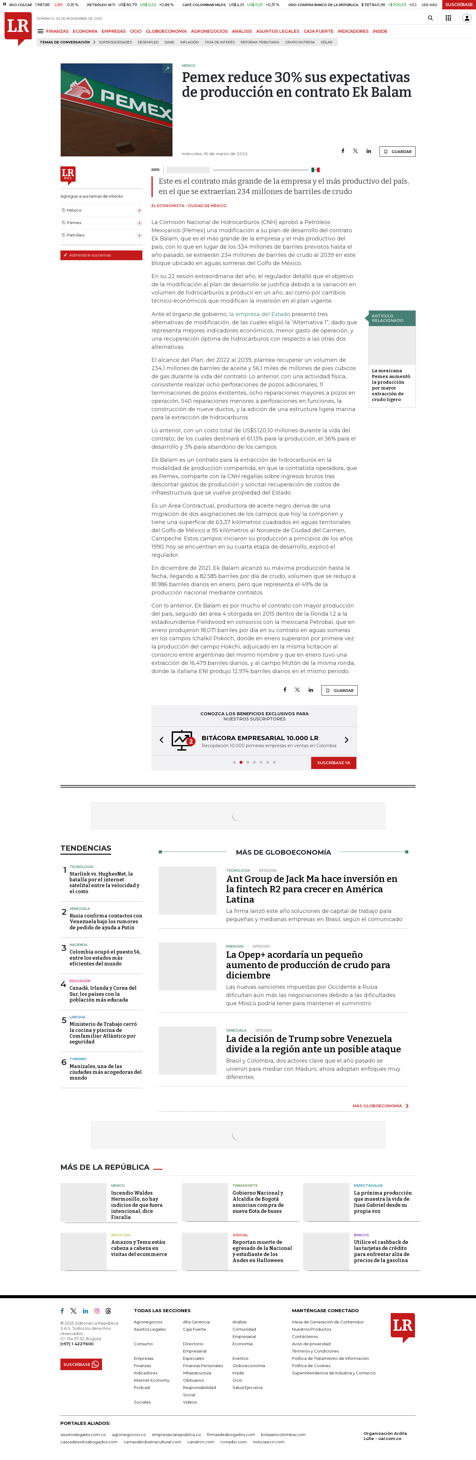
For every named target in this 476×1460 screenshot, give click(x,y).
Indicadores (145, 1372)
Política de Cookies (311, 1365)
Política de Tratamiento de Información (330, 1358)
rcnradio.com (233, 1441)
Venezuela (80, 909)
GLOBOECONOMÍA (166, 31)
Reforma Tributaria (260, 42)
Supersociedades (115, 42)
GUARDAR (397, 151)
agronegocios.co (129, 1434)
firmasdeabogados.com (231, 1434)
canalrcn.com (200, 1441)
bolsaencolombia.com (283, 1434)
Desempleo (148, 42)
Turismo (78, 1059)
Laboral (78, 1017)
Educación (80, 981)
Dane (169, 42)
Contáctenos (305, 1336)
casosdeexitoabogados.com (88, 1441)
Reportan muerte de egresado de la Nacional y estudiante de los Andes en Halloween (262, 1251)
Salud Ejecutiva (248, 1387)
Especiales (193, 1358)
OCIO (135, 31)
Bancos (361, 1235)
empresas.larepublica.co (176, 1434)
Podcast (142, 1387)
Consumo (143, 1343)
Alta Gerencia (196, 1321)
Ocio (237, 1380)
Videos (190, 1402)
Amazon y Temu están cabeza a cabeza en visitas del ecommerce (139, 1248)
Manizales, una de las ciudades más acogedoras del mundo (106, 1072)
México (118, 1185)
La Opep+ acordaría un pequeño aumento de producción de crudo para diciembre (308, 965)
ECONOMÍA (85, 31)
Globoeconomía (249, 1365)
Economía (243, 1343)
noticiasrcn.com (268, 1441)
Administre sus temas (87, 255)
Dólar (326, 42)
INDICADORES (353, 31)
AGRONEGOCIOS (209, 31)
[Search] (430, 18)
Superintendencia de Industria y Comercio (334, 1372)
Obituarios (193, 1380)
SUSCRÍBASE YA (333, 762)
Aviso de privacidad (311, 1343)
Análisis (239, 1321)
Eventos (240, 1358)
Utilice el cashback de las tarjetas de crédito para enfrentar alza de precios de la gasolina (382, 1251)
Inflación (189, 42)
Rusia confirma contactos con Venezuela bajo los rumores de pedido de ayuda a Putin (106, 921)
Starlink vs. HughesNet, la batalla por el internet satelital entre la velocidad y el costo (104, 882)
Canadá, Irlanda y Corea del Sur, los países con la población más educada (103, 993)
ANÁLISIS (242, 31)
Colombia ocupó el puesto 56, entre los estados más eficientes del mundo (105, 957)
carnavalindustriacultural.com (152, 1441)
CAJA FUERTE (319, 31)
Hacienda (78, 945)
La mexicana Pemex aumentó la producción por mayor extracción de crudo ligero (391, 385)
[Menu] (41, 31)
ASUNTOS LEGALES (277, 31)
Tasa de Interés (220, 42)
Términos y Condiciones (315, 1351)
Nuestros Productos (311, 1329)
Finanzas (142, 1365)
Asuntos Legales (150, 1329)
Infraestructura (197, 1372)
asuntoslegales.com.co (83, 1434)
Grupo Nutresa (300, 42)
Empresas (143, 1358)
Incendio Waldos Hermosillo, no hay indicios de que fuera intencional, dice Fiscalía (137, 1205)
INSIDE (380, 31)
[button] (159, 741)
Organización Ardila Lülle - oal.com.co (385, 1436)
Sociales (142, 1402)
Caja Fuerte (194, 1329)
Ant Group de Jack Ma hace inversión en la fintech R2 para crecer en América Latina (312, 889)
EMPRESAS (114, 31)
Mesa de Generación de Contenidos (327, 1321)
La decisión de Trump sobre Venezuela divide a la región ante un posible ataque (313, 1044)
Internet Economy (151, 1380)
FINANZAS (57, 31)
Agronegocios (148, 1321)
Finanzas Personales (203, 1365)
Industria (121, 1235)
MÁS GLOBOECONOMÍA (377, 1105)
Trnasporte (245, 1185)
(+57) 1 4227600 (76, 1343)
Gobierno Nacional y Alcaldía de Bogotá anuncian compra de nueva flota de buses (258, 1202)
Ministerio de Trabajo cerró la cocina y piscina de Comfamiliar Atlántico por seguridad (103, 1033)
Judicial (240, 1235)
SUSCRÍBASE (459, 4)
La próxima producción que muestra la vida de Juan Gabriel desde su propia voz (383, 1202)
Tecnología (81, 867)
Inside (238, 1372)
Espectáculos (368, 1185)
